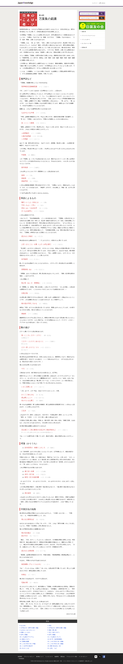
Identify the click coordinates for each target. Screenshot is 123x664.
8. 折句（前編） (24, 634)
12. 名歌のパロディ (25, 639)
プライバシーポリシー (29, 656)
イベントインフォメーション (88, 35)
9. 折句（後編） (52, 634)
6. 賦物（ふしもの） (25, 632)
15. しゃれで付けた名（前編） (56, 641)
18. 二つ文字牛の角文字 (26, 646)
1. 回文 (49, 625)
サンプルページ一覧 (86, 43)
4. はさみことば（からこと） (28, 630)
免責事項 (57, 656)
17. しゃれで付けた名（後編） (56, 643)
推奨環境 (20, 656)
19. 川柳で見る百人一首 (54, 646)
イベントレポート (86, 39)
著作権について (40, 656)
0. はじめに (23, 625)
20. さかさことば (24, 648)
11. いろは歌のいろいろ (54, 637)
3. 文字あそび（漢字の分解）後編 (57, 627)
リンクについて (49, 656)
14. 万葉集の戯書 (24, 641)
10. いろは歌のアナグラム (27, 637)
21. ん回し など (52, 648)
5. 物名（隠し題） (52, 630)
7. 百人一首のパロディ (54, 632)
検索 (101, 13)
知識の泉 (84, 31)
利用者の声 (84, 47)
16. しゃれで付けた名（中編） (28, 643)
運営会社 (63, 656)
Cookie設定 (21, 658)
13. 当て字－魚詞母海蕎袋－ (55, 639)
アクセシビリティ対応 (72, 656)
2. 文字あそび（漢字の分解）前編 (29, 627)
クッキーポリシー (83, 656)
